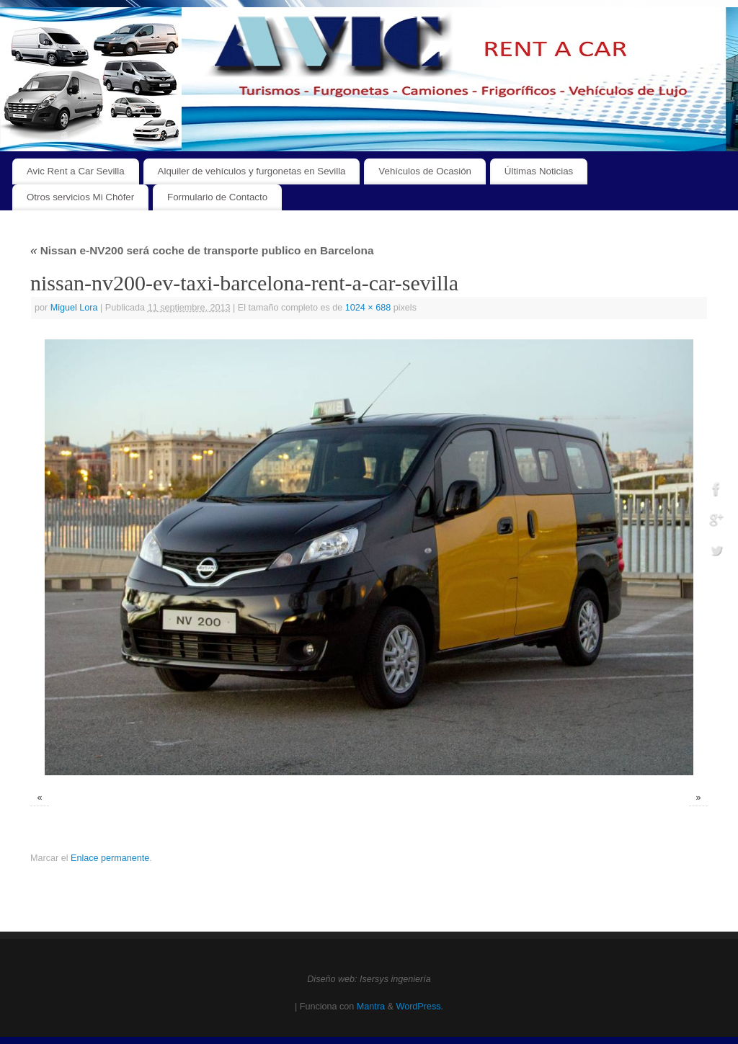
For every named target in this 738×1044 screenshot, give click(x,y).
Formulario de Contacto (217, 197)
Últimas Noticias (538, 171)
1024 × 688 (368, 308)
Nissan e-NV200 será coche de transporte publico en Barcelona (201, 250)
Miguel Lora (74, 308)
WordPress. (419, 1006)
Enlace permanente (110, 858)
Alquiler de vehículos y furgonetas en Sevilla (252, 171)
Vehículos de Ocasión (424, 171)
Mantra (371, 1006)
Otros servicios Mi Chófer (80, 197)
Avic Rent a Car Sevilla (76, 171)
